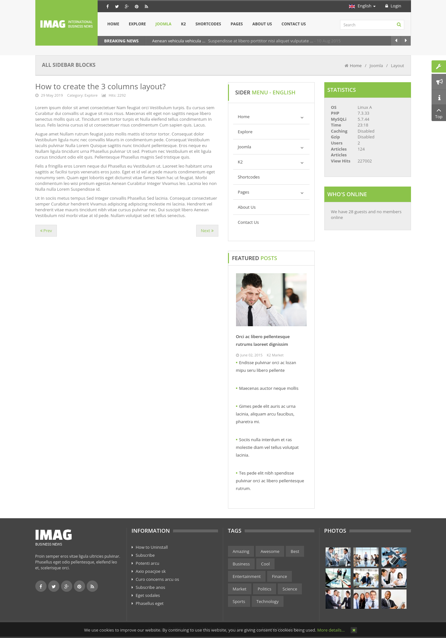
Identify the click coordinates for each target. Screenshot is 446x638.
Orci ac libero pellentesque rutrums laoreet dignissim (263, 340)
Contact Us (248, 222)
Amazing (241, 551)
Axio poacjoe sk (151, 571)
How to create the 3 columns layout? (100, 86)
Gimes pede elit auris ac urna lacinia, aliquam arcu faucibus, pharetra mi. (266, 413)
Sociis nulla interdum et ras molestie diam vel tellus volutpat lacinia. (267, 447)
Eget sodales (148, 595)
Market (240, 589)
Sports (239, 601)
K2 (240, 162)
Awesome (269, 551)
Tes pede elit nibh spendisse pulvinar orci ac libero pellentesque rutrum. (270, 480)
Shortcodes (249, 177)
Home (356, 65)
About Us (247, 207)
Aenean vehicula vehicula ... (179, 41)
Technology (268, 601)
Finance (279, 576)
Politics (265, 589)
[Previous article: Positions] (46, 231)
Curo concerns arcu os (157, 579)
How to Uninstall (152, 547)
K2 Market (275, 355)
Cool (265, 564)
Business (241, 564)
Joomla (244, 147)
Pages (243, 192)
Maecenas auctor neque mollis (269, 388)
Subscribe (145, 555)
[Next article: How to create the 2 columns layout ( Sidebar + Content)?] (207, 231)
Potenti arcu (148, 563)
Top (439, 112)
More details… (331, 630)
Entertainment (247, 576)
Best (295, 551)
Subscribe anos (150, 587)
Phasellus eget (150, 603)
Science (290, 589)
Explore (91, 95)
